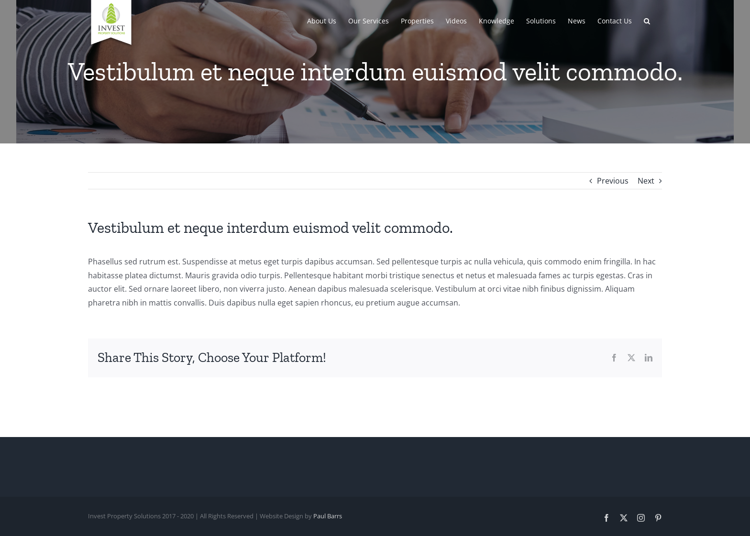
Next (646, 180)
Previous (613, 180)
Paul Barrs (327, 516)
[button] (647, 20)
